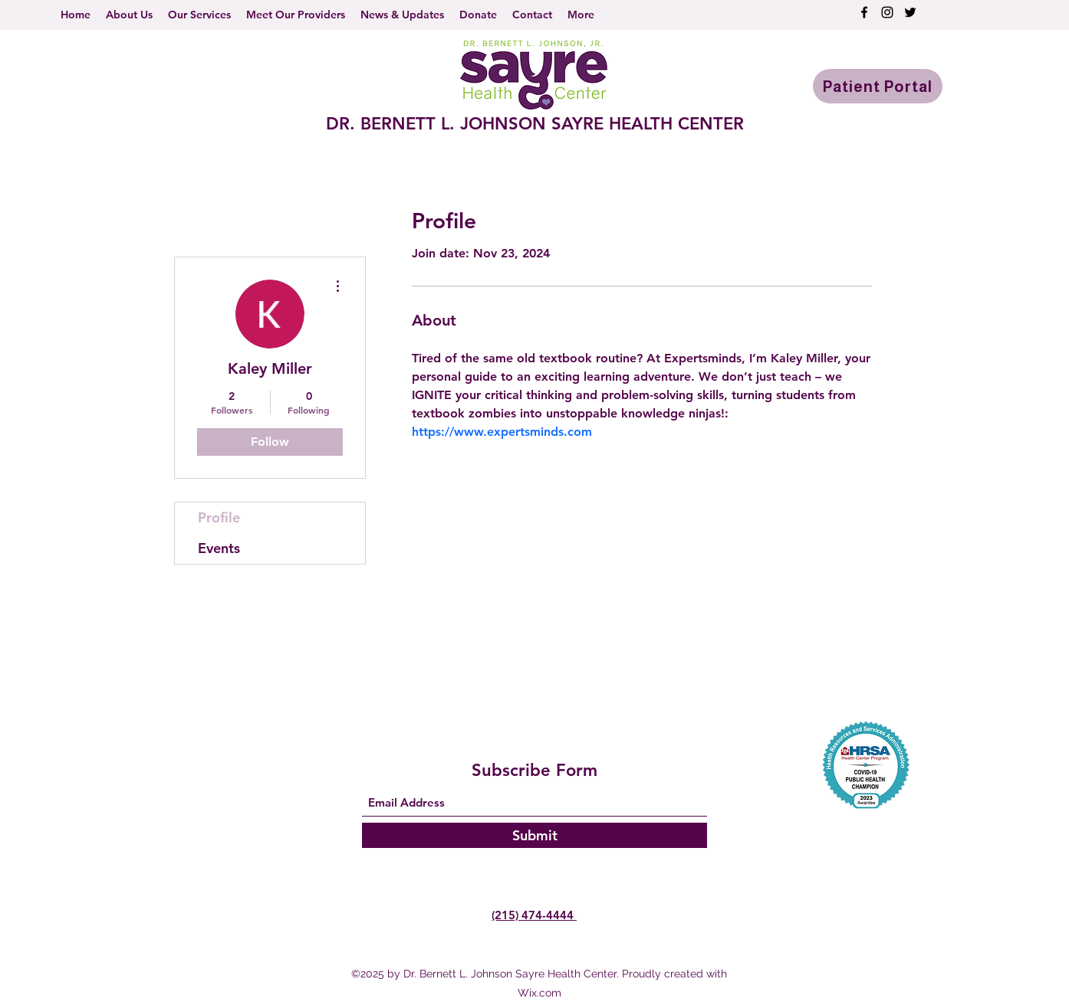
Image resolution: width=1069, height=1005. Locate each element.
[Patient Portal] (877, 86)
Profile (219, 517)
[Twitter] (910, 12)
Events (219, 548)
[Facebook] (864, 12)
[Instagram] (887, 12)
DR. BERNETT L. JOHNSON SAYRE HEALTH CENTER (535, 123)
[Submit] (534, 835)
